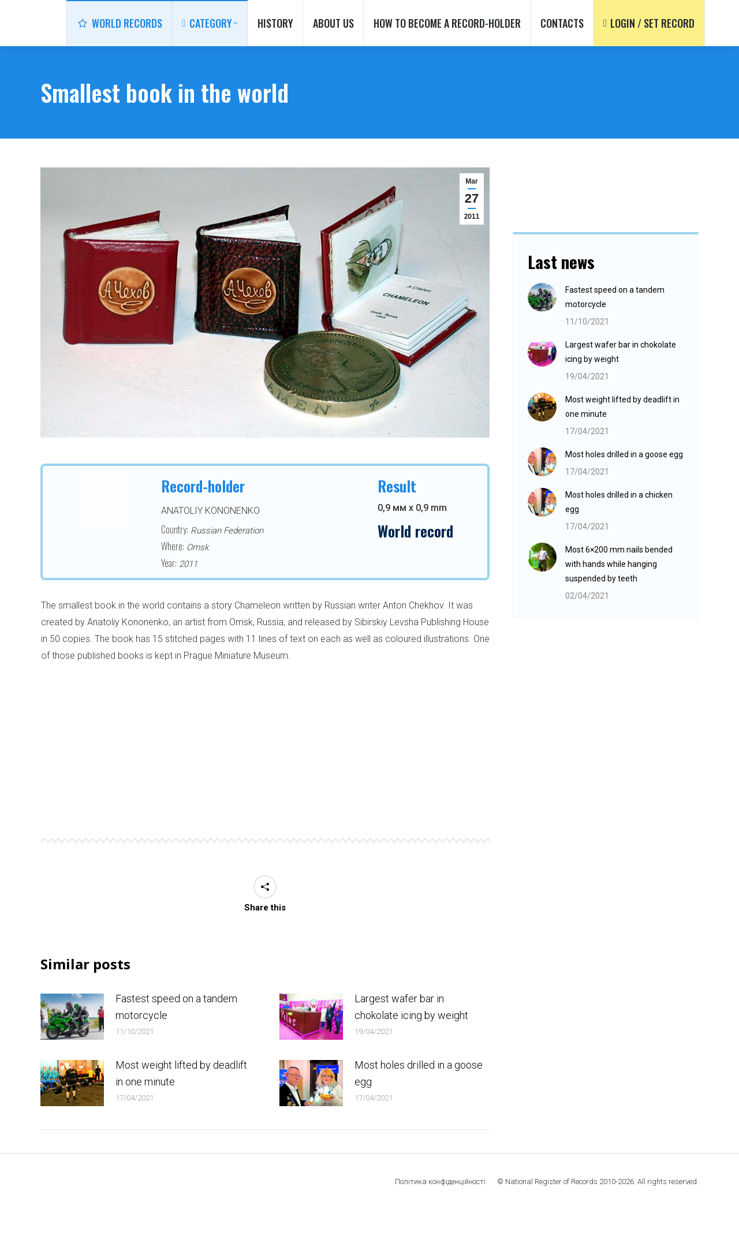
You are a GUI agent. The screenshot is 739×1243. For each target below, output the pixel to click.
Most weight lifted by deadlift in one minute (181, 1105)
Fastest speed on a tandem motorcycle (176, 1039)
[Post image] (72, 1049)
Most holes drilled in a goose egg (418, 1105)
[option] (265, 767)
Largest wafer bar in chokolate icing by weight (411, 1039)
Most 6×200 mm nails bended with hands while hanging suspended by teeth (619, 596)
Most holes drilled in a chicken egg (619, 534)
